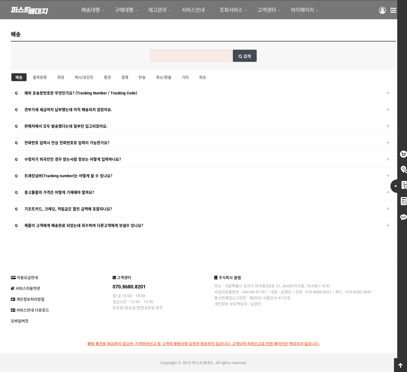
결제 (124, 77)
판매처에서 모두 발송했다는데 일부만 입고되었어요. (66, 126)
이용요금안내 (24, 277)
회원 (60, 77)
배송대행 (90, 9)
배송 (19, 77)
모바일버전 (19, 320)
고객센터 (266, 9)
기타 (185, 77)
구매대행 (124, 9)
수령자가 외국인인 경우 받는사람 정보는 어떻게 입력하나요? (72, 159)
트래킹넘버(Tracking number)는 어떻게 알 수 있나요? (68, 175)
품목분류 (40, 77)
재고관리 (157, 9)
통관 (107, 77)
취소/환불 (163, 77)
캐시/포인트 (84, 77)
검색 (245, 56)
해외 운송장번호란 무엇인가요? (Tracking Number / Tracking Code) (80, 93)
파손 (202, 77)
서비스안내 (193, 9)
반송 (142, 77)
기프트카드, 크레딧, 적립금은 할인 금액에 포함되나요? (68, 208)
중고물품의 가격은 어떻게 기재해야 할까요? (59, 192)
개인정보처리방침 (27, 299)
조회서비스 (231, 9)
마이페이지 (302, 9)
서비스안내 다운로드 (30, 310)
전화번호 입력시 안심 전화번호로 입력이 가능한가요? (66, 142)
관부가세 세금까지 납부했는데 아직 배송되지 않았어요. (68, 109)
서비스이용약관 (25, 288)
